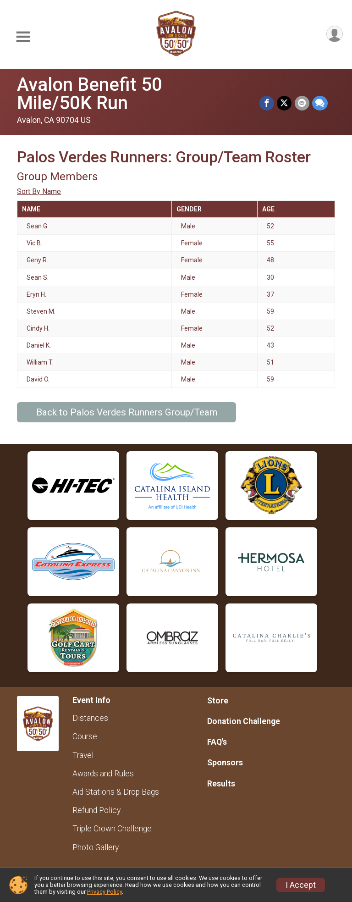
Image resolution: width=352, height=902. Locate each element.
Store (217, 700)
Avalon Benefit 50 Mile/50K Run (129, 94)
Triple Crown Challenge (112, 828)
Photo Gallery (95, 847)
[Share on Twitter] (284, 103)
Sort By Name (39, 191)
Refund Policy (96, 810)
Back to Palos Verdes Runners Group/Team (126, 412)
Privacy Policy (104, 891)
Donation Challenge (243, 721)
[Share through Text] (320, 103)
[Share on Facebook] (267, 103)
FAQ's (217, 742)
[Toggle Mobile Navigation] (23, 37)
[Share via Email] (302, 103)
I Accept (301, 885)
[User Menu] (334, 34)
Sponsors (225, 762)
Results (221, 783)
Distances (90, 718)
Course (84, 736)
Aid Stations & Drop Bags (115, 792)
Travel (83, 755)
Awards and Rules (103, 773)
